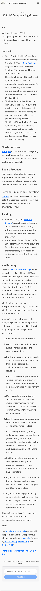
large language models (15, 531)
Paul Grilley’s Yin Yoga (20, 269)
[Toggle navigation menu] (38, 3)
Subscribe (20, 577)
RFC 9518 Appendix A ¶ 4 (16, 541)
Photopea (6, 151)
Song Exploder (29, 63)
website (27, 538)
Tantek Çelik (7, 545)
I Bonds (5, 196)
